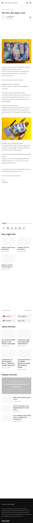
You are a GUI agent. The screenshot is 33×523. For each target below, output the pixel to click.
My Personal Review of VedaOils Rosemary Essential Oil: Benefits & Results (24, 363)
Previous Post (6, 310)
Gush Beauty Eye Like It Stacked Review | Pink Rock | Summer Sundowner (8, 362)
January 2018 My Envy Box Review (7, 266)
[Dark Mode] (27, 2)
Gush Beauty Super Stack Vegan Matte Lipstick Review (24, 342)
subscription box (26, 223)
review (18, 223)
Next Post (27, 310)
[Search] (30, 2)
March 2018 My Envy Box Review (8, 248)
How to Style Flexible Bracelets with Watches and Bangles (8, 342)
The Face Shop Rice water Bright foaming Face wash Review (21, 407)
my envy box (9, 9)
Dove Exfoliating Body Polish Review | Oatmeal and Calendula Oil (22, 417)
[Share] (30, 17)
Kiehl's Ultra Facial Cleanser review (22, 398)
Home (3, 9)
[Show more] (24, 228)
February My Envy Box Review (23, 248)
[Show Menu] (2, 2)
